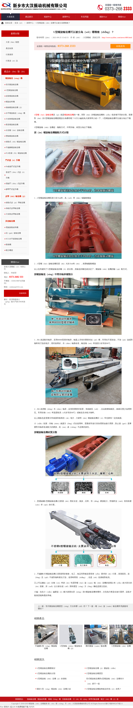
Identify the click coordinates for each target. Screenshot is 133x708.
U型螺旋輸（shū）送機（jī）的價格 (52, 679)
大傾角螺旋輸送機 (13, 119)
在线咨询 (120, 46)
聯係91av (122, 17)
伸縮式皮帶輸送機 (13, 208)
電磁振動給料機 (12, 227)
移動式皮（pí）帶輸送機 (15, 203)
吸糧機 (8, 244)
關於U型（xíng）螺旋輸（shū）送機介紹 (54, 689)
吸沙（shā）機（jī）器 (109, 699)
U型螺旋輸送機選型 (94, 673)
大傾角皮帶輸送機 (13, 214)
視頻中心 (48, 17)
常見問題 (85, 17)
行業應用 (9, 55)
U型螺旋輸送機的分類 (46, 673)
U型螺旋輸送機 (12, 90)
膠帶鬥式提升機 (12, 189)
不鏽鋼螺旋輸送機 (13, 147)
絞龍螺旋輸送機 (12, 96)
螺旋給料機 (10, 102)
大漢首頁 (10, 17)
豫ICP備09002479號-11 (114, 704)
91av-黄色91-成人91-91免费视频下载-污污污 (17, 707)
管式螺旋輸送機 (12, 85)
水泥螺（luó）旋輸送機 (15, 130)
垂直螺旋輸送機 (12, 125)
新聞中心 (66, 17)
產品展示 (29, 17)
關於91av (103, 17)
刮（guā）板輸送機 (13, 233)
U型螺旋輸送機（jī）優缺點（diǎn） (101, 668)
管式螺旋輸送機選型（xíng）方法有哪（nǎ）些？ (66, 606)
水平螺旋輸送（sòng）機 (15, 113)
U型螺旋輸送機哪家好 (46, 668)
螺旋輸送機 (69, 115)
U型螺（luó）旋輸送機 (43, 115)
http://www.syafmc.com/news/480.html (117, 37)
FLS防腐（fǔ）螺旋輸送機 (16, 153)
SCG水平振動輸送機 (14, 239)
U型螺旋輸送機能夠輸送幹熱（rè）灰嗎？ (103, 689)
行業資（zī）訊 (12, 61)
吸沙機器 (9, 250)
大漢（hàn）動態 (12, 42)
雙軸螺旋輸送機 (12, 136)
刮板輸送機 (66, 699)
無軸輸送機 (31, 699)
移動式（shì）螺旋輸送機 (16, 142)
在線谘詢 (22, 293)
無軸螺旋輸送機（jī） (14, 107)
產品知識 (9, 48)
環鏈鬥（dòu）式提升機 (15, 183)
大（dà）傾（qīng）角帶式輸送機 (86, 699)
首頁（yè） (19, 23)
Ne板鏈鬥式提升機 (13, 166)
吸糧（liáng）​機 (54, 699)
